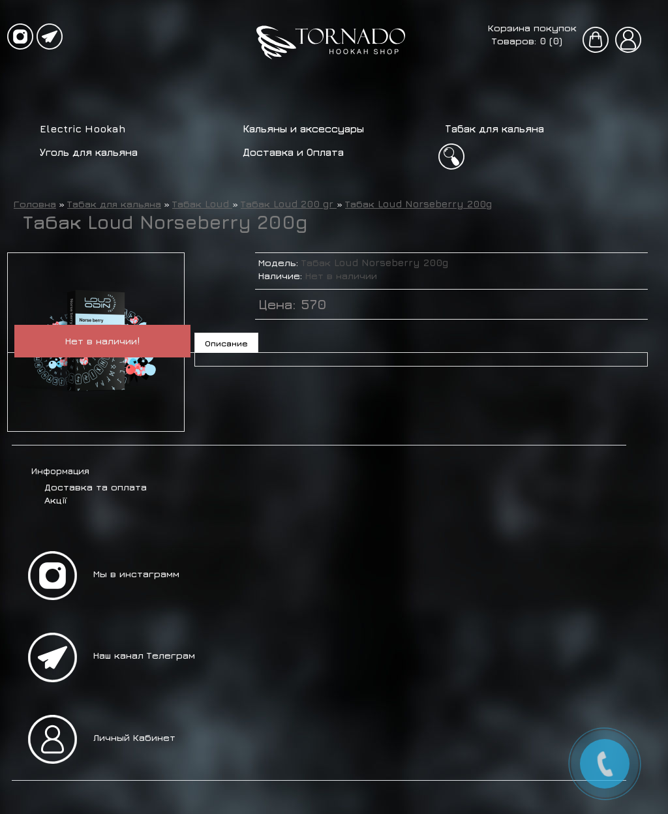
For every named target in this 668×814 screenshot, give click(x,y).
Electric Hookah (83, 128)
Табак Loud (202, 203)
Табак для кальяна (494, 128)
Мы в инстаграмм (136, 573)
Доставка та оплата (95, 486)
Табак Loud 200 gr (289, 203)
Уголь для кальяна (89, 152)
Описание (226, 343)
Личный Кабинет (134, 737)
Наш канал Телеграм (144, 655)
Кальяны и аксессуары (303, 128)
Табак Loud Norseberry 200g (418, 203)
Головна (35, 203)
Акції (55, 499)
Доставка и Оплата (293, 152)
